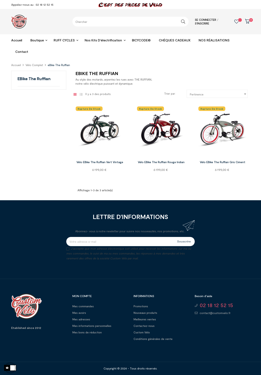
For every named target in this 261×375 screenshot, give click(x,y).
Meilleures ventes (145, 319)
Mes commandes (83, 306)
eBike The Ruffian (34, 78)
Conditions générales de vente (153, 339)
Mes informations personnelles (91, 325)
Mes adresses (81, 319)
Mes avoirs (79, 312)
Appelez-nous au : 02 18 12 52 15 (32, 4)
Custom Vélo (142, 332)
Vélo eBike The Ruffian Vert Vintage (99, 162)
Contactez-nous (144, 325)
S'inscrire (202, 23)
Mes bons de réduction (87, 332)
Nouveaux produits (145, 312)
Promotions (141, 306)
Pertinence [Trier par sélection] (219, 94)
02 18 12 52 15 (216, 305)
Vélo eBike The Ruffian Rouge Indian (161, 162)
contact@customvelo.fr (215, 313)
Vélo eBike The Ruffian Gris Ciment (222, 162)
